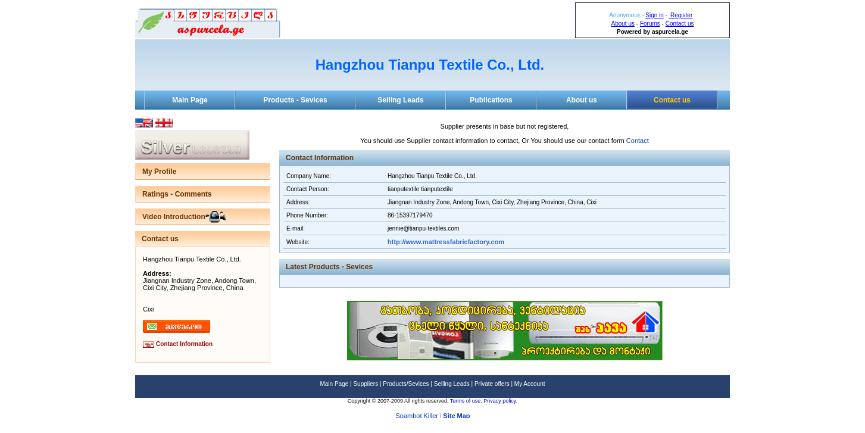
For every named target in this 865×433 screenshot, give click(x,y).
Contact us (680, 23)
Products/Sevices (406, 384)
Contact (637, 140)
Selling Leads (400, 100)
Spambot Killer (416, 416)
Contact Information (184, 344)
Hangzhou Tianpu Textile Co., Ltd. (430, 65)
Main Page (189, 100)
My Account (529, 384)
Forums (650, 23)
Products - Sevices (295, 100)
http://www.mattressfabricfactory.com (446, 241)
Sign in (654, 15)
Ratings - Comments (177, 194)
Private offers (492, 384)
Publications (491, 100)
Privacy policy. (500, 401)
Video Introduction (173, 217)
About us (623, 23)
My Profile (159, 171)
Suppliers (365, 384)
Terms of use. (467, 401)
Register (680, 15)
